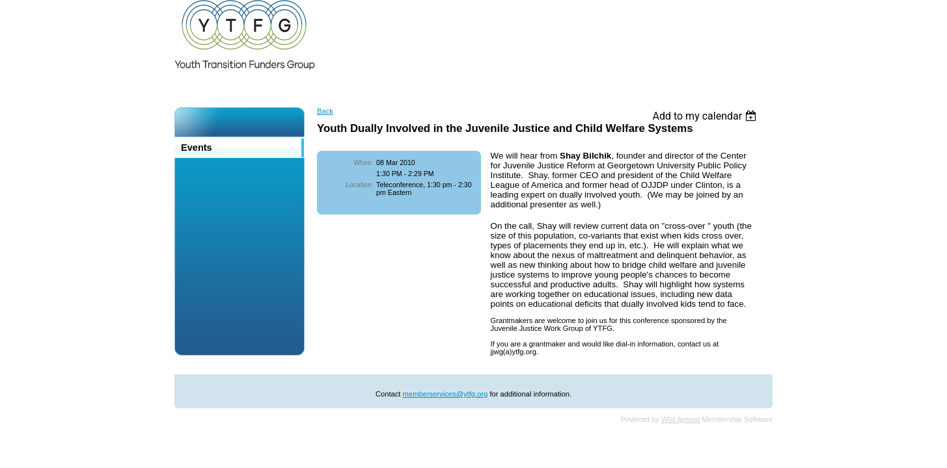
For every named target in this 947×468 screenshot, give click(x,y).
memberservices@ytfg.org (445, 394)
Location (359, 184)
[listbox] (706, 116)
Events (196, 147)
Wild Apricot (680, 419)
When (362, 162)
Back (325, 111)
